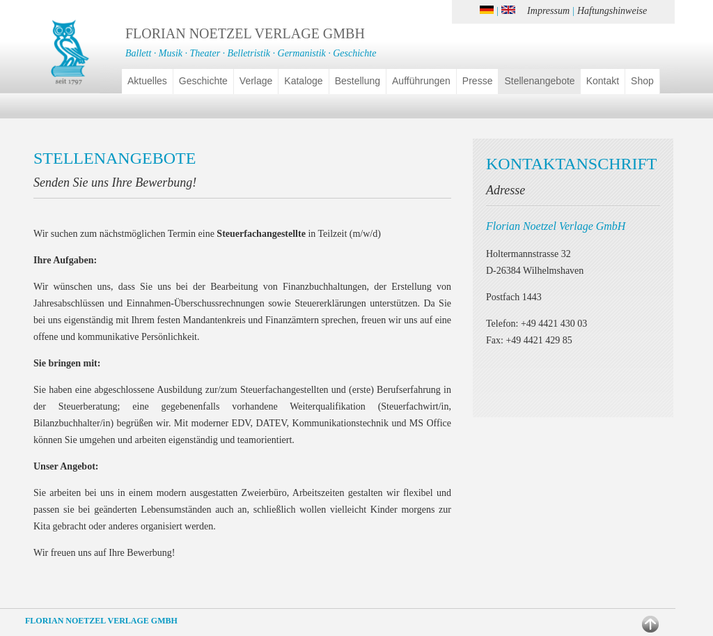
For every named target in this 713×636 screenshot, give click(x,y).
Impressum (548, 11)
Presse (477, 80)
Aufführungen (421, 80)
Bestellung (357, 80)
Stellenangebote (539, 80)
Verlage (256, 80)
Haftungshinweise (612, 11)
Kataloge (303, 80)
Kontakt (602, 80)
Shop (642, 80)
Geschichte (203, 80)
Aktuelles (147, 80)
